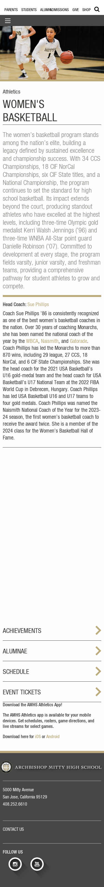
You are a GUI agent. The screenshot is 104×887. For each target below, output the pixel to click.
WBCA (32, 341)
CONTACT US (13, 829)
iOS (38, 737)
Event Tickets (22, 692)
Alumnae (15, 651)
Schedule (16, 672)
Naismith (50, 341)
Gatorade (78, 341)
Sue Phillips (38, 304)
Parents (11, 10)
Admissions (59, 10)
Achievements (22, 631)
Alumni (46, 10)
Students (29, 10)
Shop (86, 10)
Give (75, 10)
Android (53, 737)
